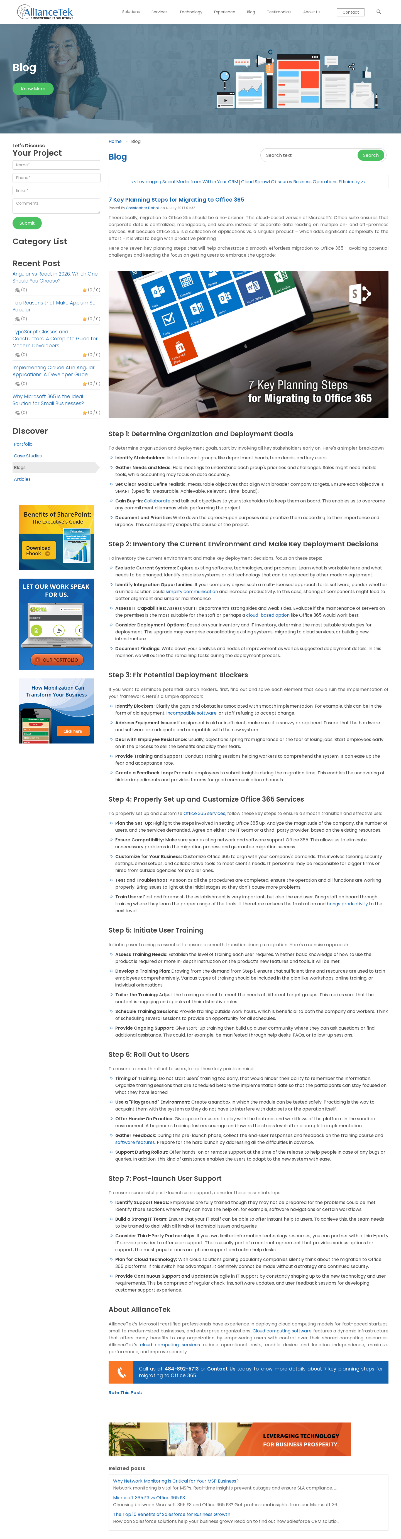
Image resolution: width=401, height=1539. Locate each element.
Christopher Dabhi (142, 207)
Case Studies (28, 456)
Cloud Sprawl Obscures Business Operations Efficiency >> (303, 182)
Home (115, 141)
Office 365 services (204, 813)
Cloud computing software (282, 1331)
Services (159, 12)
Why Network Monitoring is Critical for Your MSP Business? (176, 1481)
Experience (224, 12)
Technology (190, 12)
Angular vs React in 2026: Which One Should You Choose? (55, 277)
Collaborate (157, 501)
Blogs (20, 467)
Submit (27, 223)
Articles (22, 479)
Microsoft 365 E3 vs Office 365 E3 (149, 1498)
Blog (251, 12)
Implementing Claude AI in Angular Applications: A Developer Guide (54, 371)
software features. (135, 1142)
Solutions (131, 11)
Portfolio (23, 444)
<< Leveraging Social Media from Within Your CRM (184, 182)
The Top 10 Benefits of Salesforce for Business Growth (171, 1514)
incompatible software (192, 713)
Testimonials (279, 12)
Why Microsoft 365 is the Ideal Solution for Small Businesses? (48, 400)
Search (371, 155)
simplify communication (192, 591)
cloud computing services (170, 1345)
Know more (33, 89)
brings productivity (347, 904)
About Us (312, 12)
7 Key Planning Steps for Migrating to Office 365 (176, 200)
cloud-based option (268, 615)
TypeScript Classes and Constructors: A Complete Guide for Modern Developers (55, 338)
